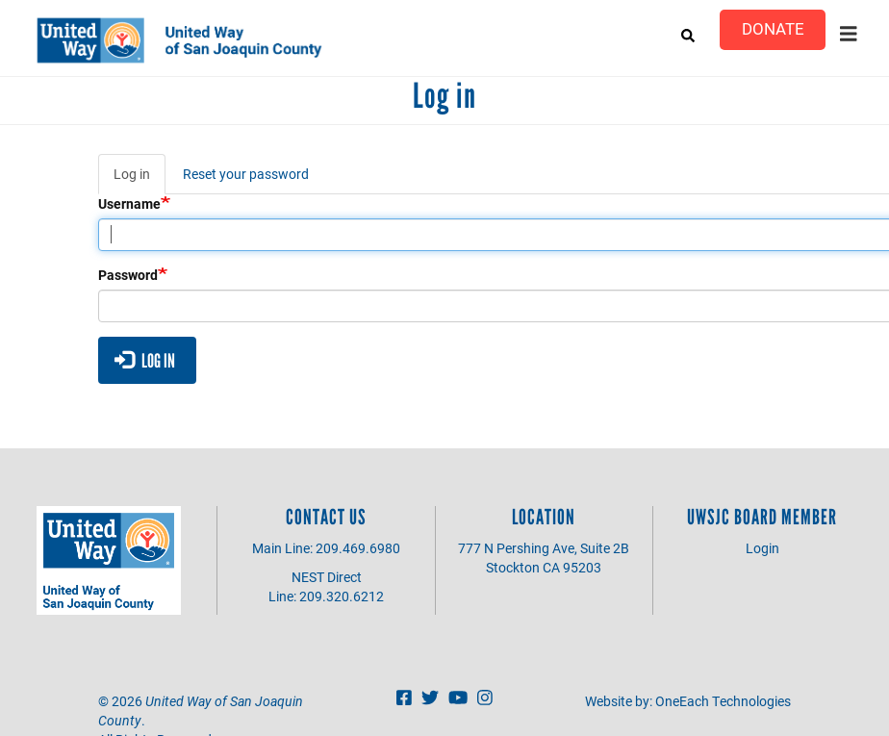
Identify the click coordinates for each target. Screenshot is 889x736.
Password (128, 275)
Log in (139, 179)
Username (129, 203)
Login (762, 548)
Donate (773, 28)
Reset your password (246, 174)
